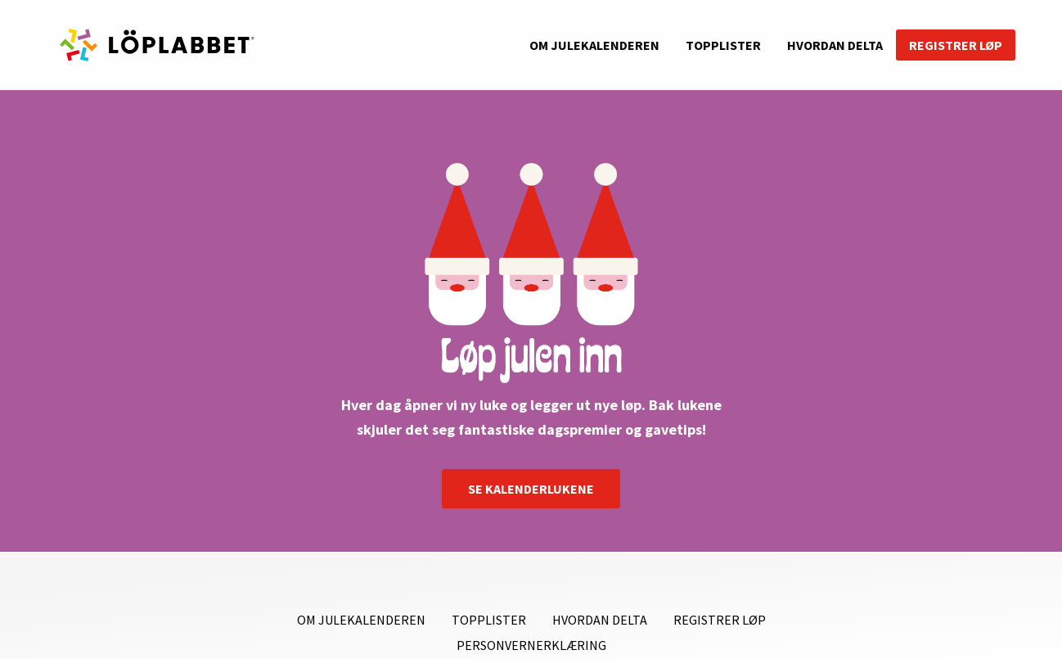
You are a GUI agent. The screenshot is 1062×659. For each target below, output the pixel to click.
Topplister (723, 45)
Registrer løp (955, 45)
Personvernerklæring (531, 645)
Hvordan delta (835, 45)
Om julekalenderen (594, 45)
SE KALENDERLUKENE (531, 489)
